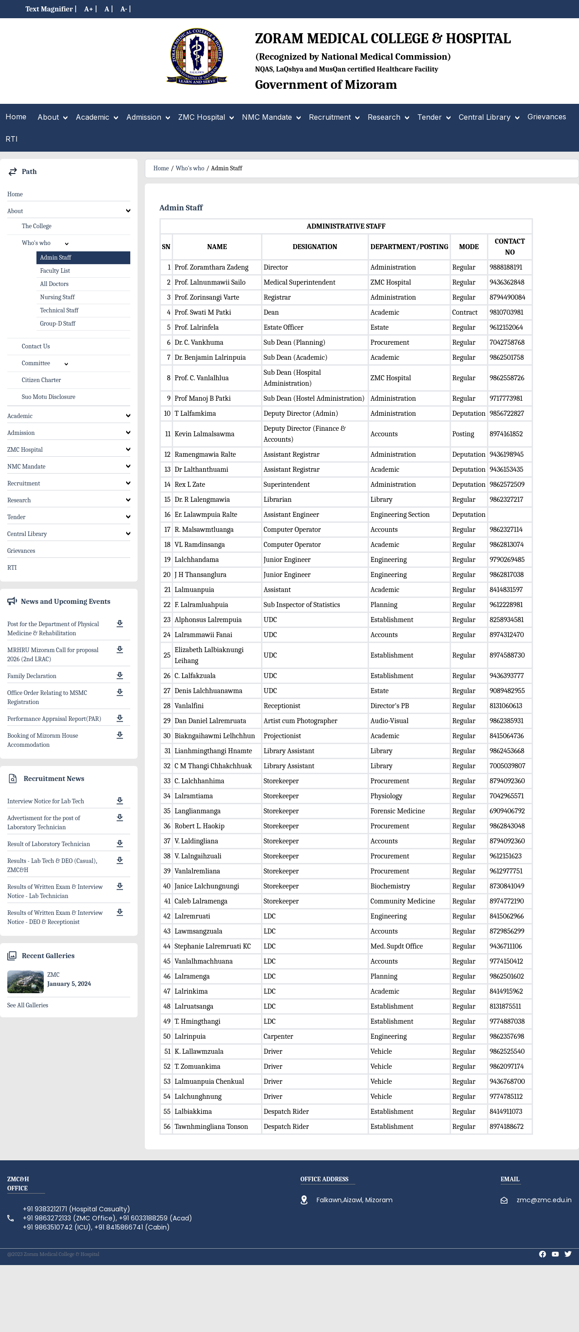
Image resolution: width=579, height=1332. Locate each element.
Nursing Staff (57, 297)
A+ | (90, 9)
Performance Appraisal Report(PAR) (54, 719)
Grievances (21, 551)
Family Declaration (31, 676)
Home (15, 194)
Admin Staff (55, 257)
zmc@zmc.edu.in (544, 1199)
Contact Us (36, 346)
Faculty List (55, 271)
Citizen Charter (41, 380)
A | (108, 9)
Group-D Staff (57, 323)
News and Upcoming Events (65, 601)
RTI (12, 568)
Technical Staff (59, 310)
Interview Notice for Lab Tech (45, 801)
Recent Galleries (48, 956)
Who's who (190, 168)
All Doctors (54, 284)
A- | (125, 9)
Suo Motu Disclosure (48, 397)
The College (36, 226)
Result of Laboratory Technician (48, 844)
